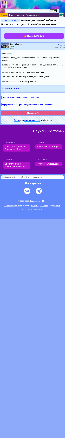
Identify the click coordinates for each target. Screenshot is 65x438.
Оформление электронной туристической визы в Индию (27, 105)
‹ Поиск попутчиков (12, 88)
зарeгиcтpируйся (32, 120)
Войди (17, 120)
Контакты (44, 205)
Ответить (61, 45)
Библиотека (55, 205)
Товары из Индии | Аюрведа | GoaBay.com (20, 97)
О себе (12, 48)
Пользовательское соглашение (16, 205)
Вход (61, 15)
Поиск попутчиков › (10, 20)
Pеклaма (35, 205)
